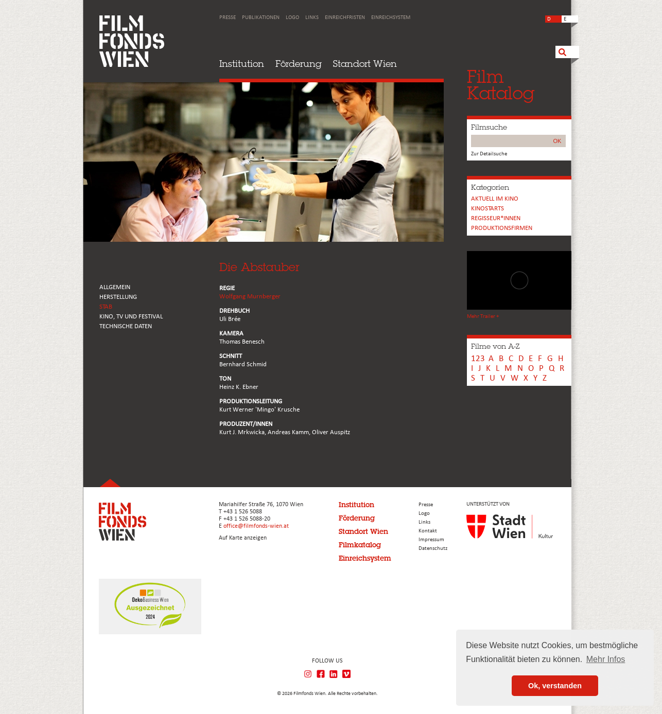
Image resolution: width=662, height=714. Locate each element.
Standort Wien (365, 63)
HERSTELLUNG (118, 297)
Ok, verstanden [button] (555, 686)
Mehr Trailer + (483, 316)
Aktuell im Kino (494, 198)
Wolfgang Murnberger (250, 296)
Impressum (431, 540)
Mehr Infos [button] (605, 659)
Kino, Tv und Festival (131, 316)
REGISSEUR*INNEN (495, 218)
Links (312, 18)
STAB (105, 307)
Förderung (298, 63)
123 (478, 358)
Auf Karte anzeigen (243, 538)
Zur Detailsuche (489, 154)
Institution (241, 63)
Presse (227, 18)
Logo (292, 18)
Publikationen (261, 18)
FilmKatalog (500, 84)
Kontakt (428, 531)
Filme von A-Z (495, 346)
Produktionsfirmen (501, 228)
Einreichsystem (390, 18)
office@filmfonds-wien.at (256, 526)
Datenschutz (433, 548)
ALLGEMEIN (114, 287)
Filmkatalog (360, 544)
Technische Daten (125, 326)
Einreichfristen (345, 18)
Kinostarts (487, 208)
